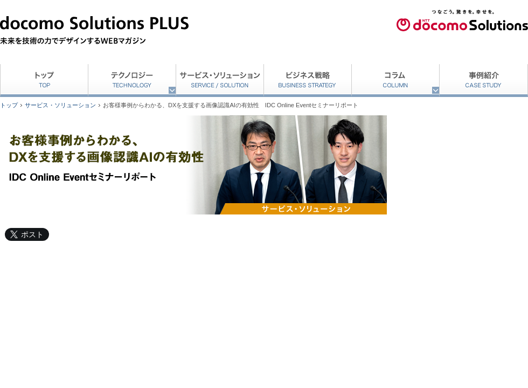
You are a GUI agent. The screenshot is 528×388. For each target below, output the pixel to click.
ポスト (32, 234)
